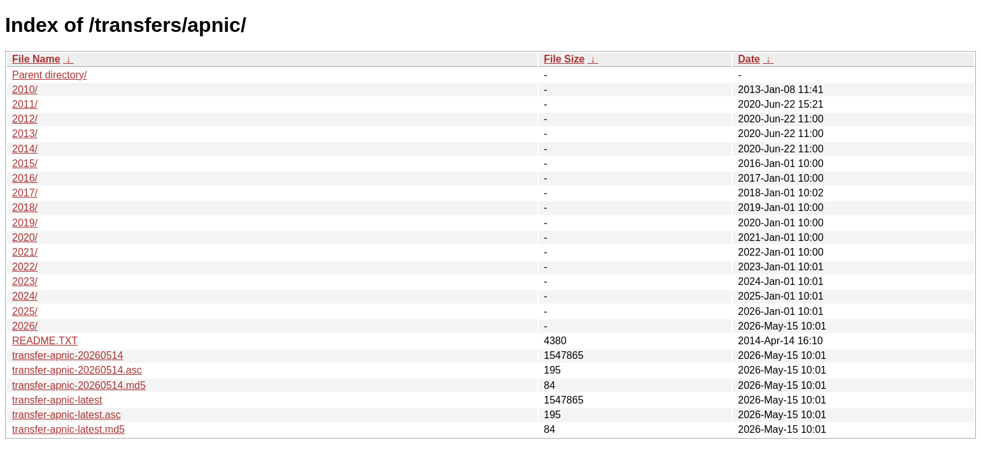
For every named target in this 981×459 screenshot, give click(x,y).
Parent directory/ (49, 74)
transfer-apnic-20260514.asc (77, 370)
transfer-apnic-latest (57, 400)
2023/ (25, 281)
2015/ (25, 163)
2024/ (25, 296)
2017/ (25, 192)
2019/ (25, 222)
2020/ (25, 237)
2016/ (25, 178)
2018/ (25, 207)
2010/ (25, 89)
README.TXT (45, 340)
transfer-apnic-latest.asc (66, 414)
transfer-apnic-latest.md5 (68, 429)
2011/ (25, 104)
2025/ (25, 311)
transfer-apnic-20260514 (67, 355)
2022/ (25, 266)
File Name (36, 59)
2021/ (25, 252)
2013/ (25, 133)
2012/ (25, 118)
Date (749, 59)
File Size (564, 59)
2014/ (25, 148)
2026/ (25, 326)
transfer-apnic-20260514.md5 (79, 385)
